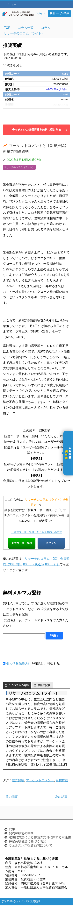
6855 (65, 73)
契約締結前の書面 (21, 834)
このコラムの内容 (18, 685)
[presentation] (32, 650)
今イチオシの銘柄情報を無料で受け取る (36, 129)
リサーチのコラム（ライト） (19, 167)
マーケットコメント (40, 780)
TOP (12, 830)
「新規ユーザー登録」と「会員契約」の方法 (36, 532)
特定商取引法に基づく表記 (27, 842)
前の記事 (11, 797)
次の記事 (61, 797)
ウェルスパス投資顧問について (30, 846)
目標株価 (62, 780)
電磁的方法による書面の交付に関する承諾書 (40, 838)
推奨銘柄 (18, 780)
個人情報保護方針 (18, 664)
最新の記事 (44, 685)
